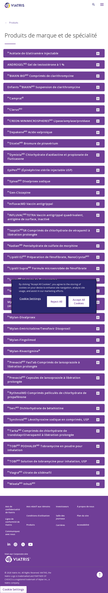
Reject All (56, 301)
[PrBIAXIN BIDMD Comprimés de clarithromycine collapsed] (97, 76)
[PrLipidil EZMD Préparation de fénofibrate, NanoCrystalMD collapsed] (97, 257)
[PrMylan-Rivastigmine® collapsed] (97, 351)
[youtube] (30, 544)
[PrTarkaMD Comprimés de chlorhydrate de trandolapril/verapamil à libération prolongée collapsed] (97, 431)
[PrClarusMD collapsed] (97, 109)
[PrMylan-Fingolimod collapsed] (97, 340)
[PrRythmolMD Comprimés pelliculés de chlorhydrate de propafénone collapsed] (97, 393)
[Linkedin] (8, 544)
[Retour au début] (99, 574)
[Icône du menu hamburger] (100, 5)
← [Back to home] (6, 22)
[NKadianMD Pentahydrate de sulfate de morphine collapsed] (97, 246)
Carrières (60, 525)
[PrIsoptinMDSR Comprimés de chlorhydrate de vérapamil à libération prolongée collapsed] (97, 230)
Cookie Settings (13, 589)
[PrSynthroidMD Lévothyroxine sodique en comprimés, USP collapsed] (97, 419)
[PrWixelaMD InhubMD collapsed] (97, 484)
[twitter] (23, 544)
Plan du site (83, 515)
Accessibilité (83, 524)
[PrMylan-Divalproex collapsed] (97, 317)
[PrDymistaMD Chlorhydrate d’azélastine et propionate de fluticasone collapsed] (97, 155)
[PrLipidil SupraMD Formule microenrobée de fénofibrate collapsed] (97, 268)
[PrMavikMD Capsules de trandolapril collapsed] (97, 291)
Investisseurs (62, 506)
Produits (13, 22)
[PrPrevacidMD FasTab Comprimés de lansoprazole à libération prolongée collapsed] (97, 362)
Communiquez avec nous (12, 533)
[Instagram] (15, 544)
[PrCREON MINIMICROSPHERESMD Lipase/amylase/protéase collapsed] (97, 121)
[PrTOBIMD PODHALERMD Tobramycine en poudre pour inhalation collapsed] (97, 446)
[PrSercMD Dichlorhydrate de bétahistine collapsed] (97, 408)
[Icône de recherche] (93, 4)
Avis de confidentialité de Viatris (12, 509)
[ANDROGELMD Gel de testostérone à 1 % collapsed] (97, 64)
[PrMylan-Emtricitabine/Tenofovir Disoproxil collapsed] (97, 328)
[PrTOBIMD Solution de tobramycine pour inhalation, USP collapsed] (97, 461)
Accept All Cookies (79, 301)
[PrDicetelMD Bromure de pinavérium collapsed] (97, 143)
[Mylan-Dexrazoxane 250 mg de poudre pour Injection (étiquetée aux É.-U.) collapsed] (97, 302)
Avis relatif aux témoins (38, 506)
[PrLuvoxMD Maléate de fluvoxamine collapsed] (97, 279)
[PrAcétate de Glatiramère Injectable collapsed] (97, 53)
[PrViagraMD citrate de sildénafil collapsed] (97, 472)
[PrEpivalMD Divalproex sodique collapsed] (97, 181)
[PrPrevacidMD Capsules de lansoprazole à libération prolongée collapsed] (97, 377)
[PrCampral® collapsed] (97, 98)
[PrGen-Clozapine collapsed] (97, 192)
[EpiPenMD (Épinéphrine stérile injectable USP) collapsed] (97, 170)
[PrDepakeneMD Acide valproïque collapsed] (97, 132)
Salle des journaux (60, 517)
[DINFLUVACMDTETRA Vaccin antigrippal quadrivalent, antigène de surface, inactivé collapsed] (97, 215)
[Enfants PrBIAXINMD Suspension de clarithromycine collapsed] (97, 87)
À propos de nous (85, 506)
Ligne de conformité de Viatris (12, 522)
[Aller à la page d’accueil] (14, 5)
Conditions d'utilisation (38, 515)
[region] (54, 296)
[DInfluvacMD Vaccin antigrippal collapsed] (97, 204)
